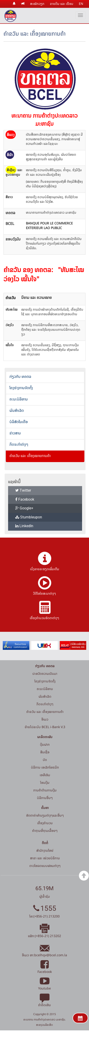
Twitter (23, 490)
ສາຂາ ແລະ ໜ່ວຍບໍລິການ (45, 858)
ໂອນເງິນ (44, 782)
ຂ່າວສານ (15, 433)
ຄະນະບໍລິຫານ (18, 399)
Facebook (24, 499)
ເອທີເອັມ (45, 775)
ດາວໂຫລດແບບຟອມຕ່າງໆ (45, 865)
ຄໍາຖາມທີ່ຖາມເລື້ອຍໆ (45, 830)
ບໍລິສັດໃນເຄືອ (18, 422)
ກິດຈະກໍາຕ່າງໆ (18, 444)
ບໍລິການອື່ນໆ (45, 797)
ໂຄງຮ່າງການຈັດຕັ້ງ (21, 388)
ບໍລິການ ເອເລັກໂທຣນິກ (45, 767)
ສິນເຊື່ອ (44, 752)
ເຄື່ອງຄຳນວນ (45, 823)
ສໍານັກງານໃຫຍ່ (44, 850)
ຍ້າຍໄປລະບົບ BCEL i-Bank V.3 (45, 726)
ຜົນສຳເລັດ (16, 410)
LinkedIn (24, 526)
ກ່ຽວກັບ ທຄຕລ (20, 376)
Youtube (44, 985)
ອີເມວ (44, 719)
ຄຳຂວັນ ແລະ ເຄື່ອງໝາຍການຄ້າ (30, 456)
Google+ (24, 508)
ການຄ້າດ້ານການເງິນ (45, 790)
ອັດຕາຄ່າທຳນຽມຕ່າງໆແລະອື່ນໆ (45, 815)
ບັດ (45, 759)
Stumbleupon (28, 517)
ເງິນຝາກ (45, 744)
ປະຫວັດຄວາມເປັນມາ (44, 673)
